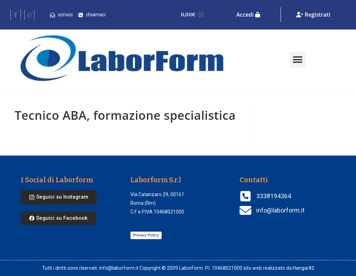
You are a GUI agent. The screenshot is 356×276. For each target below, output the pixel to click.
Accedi (248, 14)
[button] (298, 59)
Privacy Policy (146, 235)
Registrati (313, 14)
